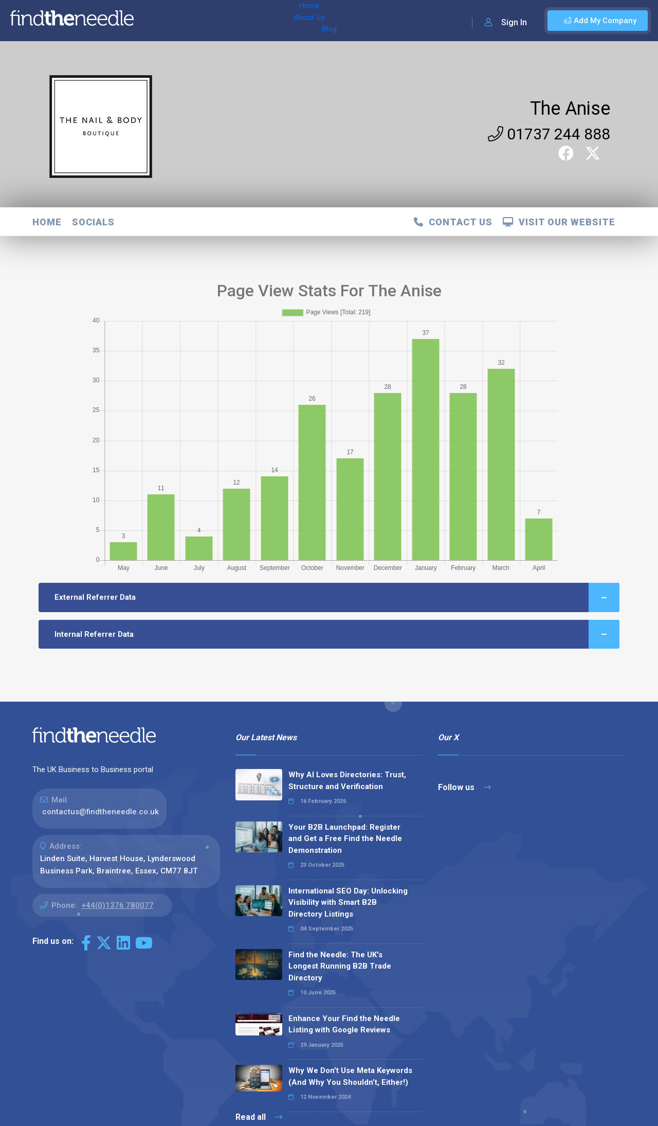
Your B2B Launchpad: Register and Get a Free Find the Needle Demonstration (345, 839)
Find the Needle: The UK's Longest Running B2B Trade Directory (339, 966)
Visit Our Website (559, 222)
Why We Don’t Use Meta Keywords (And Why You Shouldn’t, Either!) (350, 1076)
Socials (93, 222)
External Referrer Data (336, 597)
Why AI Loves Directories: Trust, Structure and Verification (347, 780)
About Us (194, 20)
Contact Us (453, 222)
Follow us (464, 787)
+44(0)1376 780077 (117, 905)
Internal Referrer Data (336, 634)
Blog (231, 20)
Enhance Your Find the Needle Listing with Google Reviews (344, 1024)
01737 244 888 (549, 134)
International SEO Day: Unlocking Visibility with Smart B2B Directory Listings (348, 902)
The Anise (570, 108)
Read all (258, 1117)
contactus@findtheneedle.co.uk (100, 811)
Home (156, 20)
